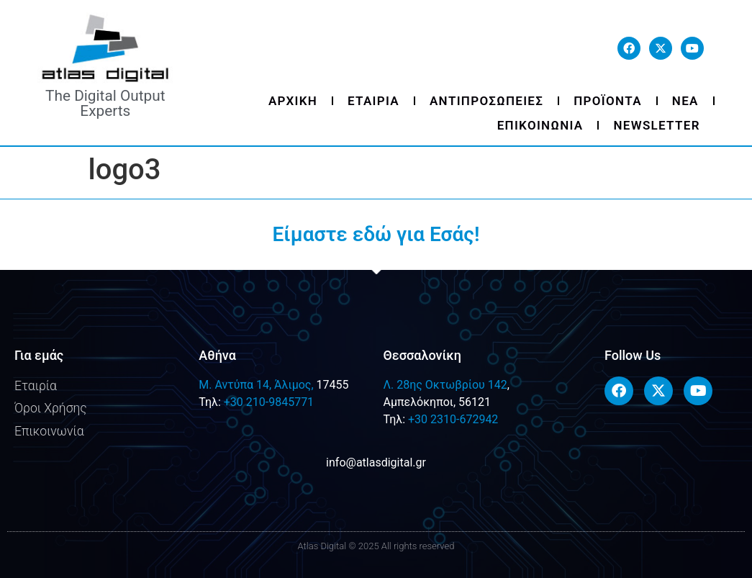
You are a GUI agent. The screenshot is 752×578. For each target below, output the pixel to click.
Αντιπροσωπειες (486, 101)
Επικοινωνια (540, 125)
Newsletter (656, 125)
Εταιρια (373, 101)
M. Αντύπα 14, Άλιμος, (256, 385)
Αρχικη (292, 101)
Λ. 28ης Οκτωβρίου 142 (445, 385)
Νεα (685, 101)
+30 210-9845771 (269, 402)
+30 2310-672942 (453, 419)
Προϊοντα (608, 101)
